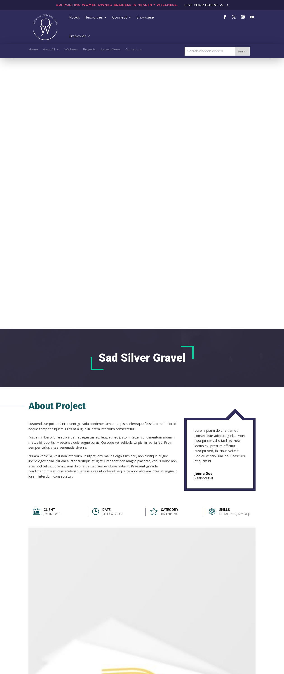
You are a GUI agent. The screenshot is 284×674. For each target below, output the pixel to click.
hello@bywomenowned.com (109, 601)
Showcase (145, 17)
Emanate (199, 662)
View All (49, 49)
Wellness (71, 49)
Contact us (133, 49)
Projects (89, 49)
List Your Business (203, 5)
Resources (93, 17)
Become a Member (172, 629)
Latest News (110, 49)
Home (33, 49)
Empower (77, 36)
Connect (119, 17)
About (74, 17)
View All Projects (232, 375)
